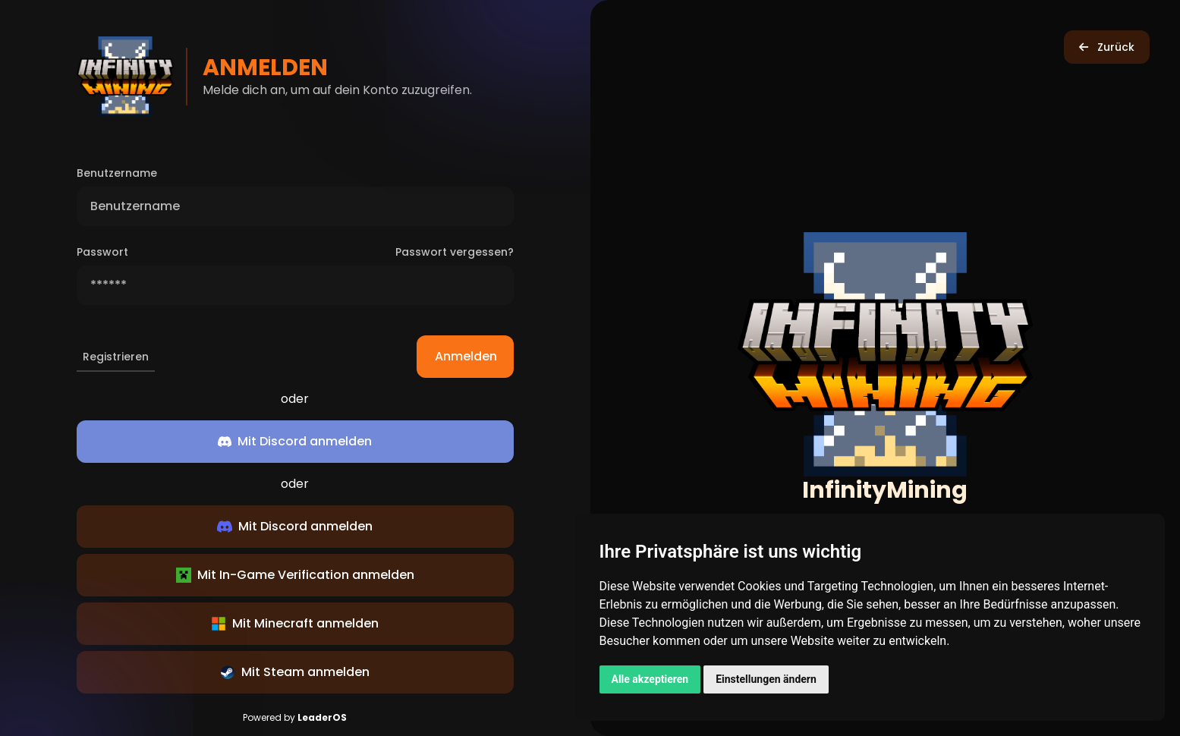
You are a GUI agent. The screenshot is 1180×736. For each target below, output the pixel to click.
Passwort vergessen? (454, 251)
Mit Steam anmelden (295, 672)
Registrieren (116, 356)
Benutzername (117, 173)
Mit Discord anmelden (295, 526)
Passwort (102, 251)
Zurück (1106, 47)
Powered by (295, 717)
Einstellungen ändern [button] (766, 679)
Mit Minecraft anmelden (295, 623)
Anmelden (474, 356)
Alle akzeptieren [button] (650, 679)
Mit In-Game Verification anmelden (295, 574)
